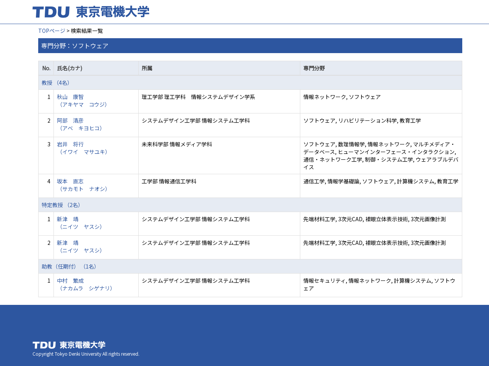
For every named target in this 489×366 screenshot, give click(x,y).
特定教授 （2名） (62, 205)
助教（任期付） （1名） (70, 266)
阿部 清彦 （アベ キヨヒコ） (81, 124)
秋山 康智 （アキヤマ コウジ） (83, 100)
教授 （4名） (57, 82)
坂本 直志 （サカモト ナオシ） (83, 185)
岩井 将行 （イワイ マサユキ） (83, 147)
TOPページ (51, 30)
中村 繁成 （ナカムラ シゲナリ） (86, 284)
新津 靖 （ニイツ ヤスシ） (81, 222)
